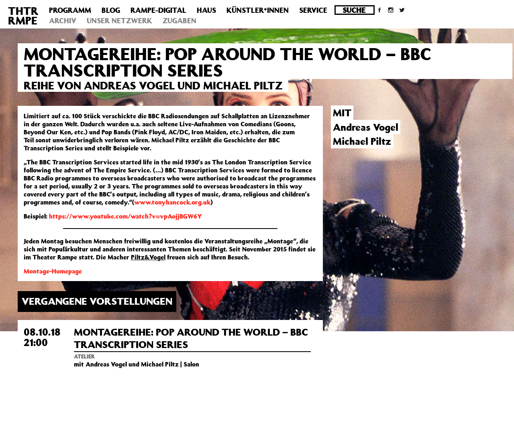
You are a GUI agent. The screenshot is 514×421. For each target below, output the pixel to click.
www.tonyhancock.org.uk (172, 202)
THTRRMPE (23, 15)
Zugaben (179, 20)
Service (313, 10)
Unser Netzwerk (119, 20)
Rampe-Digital (158, 10)
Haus (206, 10)
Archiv (62, 20)
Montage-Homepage (53, 271)
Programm (70, 10)
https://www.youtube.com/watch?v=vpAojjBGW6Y (125, 216)
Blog (111, 10)
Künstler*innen (257, 10)
